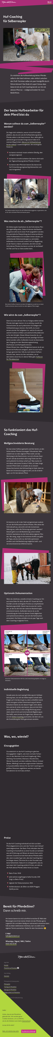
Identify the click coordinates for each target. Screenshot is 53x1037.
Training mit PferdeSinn (10, 987)
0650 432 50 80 (11, 944)
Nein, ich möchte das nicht (10, 1031)
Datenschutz (26, 1021)
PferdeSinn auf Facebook (10, 968)
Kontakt (6, 965)
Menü (49, 2)
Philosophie (7, 984)
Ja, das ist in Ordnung (28, 1031)
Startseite (6, 976)
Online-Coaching (18, 717)
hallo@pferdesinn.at (13, 936)
